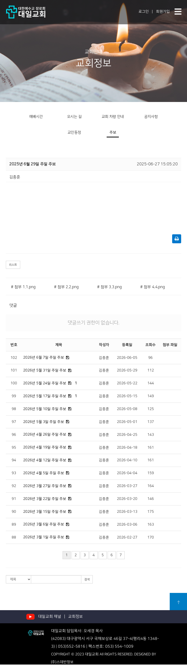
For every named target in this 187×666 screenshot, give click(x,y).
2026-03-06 (127, 525)
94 (14, 460)
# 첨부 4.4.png (152, 287)
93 (14, 473)
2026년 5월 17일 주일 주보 (44, 396)
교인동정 (74, 132)
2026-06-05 (127, 358)
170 (150, 537)
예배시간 (36, 117)
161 (150, 448)
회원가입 (163, 11)
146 (150, 499)
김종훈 (104, 358)
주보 (112, 132)
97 (14, 422)
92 (14, 486)
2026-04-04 (127, 473)
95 (14, 448)
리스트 (13, 264)
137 (150, 422)
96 (150, 358)
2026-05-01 (127, 422)
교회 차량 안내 (113, 117)
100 (13, 383)
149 (150, 396)
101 (13, 370)
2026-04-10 (127, 460)
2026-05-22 (127, 383)
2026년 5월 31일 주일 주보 (44, 370)
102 (13, 358)
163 (150, 525)
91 (14, 499)
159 (150, 473)
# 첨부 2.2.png (66, 287)
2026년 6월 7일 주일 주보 (43, 357)
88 (14, 537)
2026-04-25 (127, 435)
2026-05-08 (127, 409)
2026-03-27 (127, 486)
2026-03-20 (127, 499)
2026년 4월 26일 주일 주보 (44, 434)
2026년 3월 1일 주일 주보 (43, 537)
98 (14, 409)
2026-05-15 (127, 396)
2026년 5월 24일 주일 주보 (44, 383)
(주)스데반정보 (62, 662)
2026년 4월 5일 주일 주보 (43, 473)
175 (150, 512)
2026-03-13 (127, 512)
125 (150, 409)
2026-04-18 (127, 448)
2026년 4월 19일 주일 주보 (44, 447)
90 (14, 512)
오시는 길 (74, 117)
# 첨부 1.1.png (23, 287)
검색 (87, 579)
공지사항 (151, 117)
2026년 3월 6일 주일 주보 (43, 524)
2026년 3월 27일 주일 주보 (44, 486)
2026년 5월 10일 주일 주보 (44, 409)
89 (14, 525)
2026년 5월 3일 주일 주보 (43, 422)
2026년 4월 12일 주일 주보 (44, 460)
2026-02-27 (127, 537)
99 (14, 396)
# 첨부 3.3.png (109, 287)
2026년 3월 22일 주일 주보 (44, 499)
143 (150, 435)
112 (150, 370)
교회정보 (75, 616)
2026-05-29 (127, 370)
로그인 (144, 11)
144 (150, 383)
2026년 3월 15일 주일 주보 (44, 512)
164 (150, 486)
